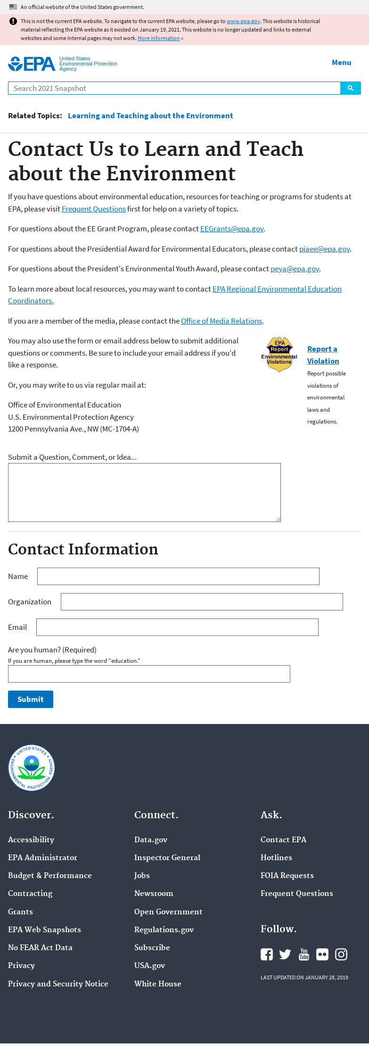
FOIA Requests (287, 876)
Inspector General (167, 858)
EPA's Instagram (341, 954)
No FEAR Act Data (40, 948)
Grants (20, 912)
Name (18, 576)
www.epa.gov (243, 20)
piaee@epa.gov (324, 249)
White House (157, 984)
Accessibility (31, 840)
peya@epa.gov (295, 268)
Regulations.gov (164, 930)
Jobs (142, 876)
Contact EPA (283, 840)
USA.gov (149, 966)
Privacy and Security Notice (58, 984)
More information (159, 37)
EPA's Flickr (322, 954)
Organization (30, 601)
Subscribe (152, 948)
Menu (342, 62)
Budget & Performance (50, 876)
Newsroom (153, 894)
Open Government (168, 912)
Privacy (21, 966)
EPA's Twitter (285, 954)
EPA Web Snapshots (44, 930)
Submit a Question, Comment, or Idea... (72, 457)
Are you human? (52, 649)
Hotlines (276, 858)
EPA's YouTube (304, 954)
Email (18, 627)
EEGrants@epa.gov (231, 228)
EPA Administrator (42, 858)
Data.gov (150, 840)
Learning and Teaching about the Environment (150, 116)
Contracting (30, 894)
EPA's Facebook (267, 954)
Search (350, 88)
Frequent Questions (94, 208)
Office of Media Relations (221, 321)
